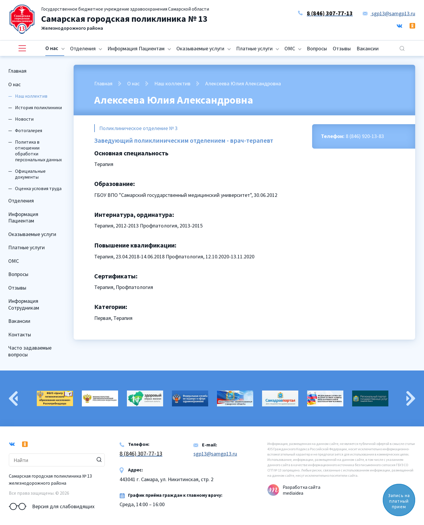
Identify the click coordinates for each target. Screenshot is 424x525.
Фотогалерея (28, 130)
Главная (17, 70)
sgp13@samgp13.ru (389, 13)
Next (410, 398)
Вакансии (368, 48)
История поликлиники (38, 107)
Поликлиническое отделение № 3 (138, 128)
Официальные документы (30, 174)
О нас (51, 48)
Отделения (83, 48)
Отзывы (342, 48)
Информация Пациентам (136, 48)
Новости (24, 119)
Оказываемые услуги (200, 48)
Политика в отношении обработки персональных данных (38, 150)
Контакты (19, 334)
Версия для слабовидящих (52, 506)
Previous (13, 398)
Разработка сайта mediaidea (301, 490)
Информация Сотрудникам (23, 304)
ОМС (289, 48)
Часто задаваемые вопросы (30, 351)
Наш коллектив (172, 83)
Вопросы (317, 48)
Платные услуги (254, 48)
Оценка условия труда (38, 188)
